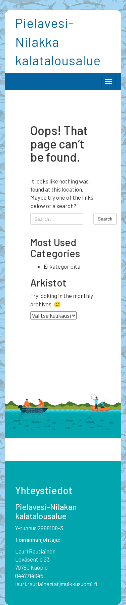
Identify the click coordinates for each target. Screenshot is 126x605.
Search (105, 219)
